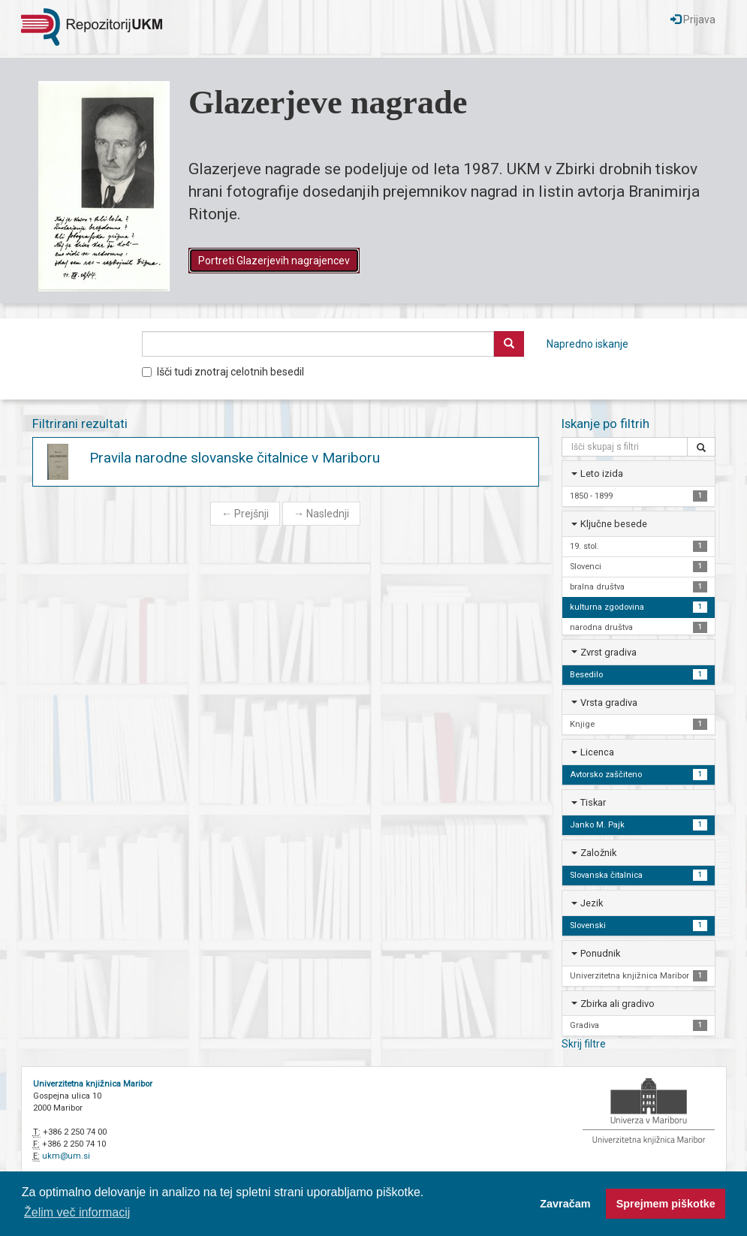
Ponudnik (600, 953)
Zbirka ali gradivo (617, 1003)
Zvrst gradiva (608, 652)
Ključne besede (613, 523)
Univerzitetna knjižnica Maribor (92, 1084)
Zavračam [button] (565, 1204)
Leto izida (601, 473)
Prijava (692, 20)
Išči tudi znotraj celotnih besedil (223, 372)
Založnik (598, 852)
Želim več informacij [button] (77, 1212)
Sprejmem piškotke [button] (665, 1204)
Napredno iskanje (587, 344)
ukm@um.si (66, 1156)
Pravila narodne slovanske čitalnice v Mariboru (234, 457)
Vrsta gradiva (608, 702)
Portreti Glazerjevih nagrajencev (274, 261)
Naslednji (321, 514)
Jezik (591, 903)
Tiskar (593, 802)
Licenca (597, 752)
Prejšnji (245, 514)
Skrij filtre (584, 1044)
